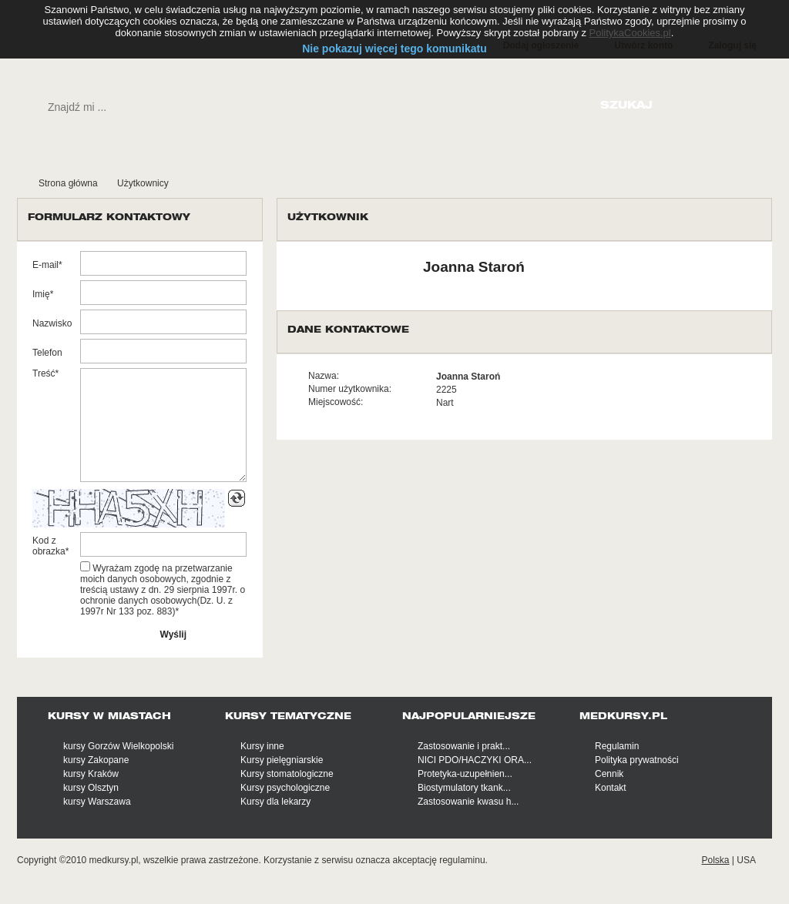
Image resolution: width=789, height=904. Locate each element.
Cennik (609, 773)
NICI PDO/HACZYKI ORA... (475, 760)
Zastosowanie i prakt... (464, 746)
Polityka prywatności (637, 760)
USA (746, 860)
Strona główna (68, 183)
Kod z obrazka (48, 546)
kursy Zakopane (96, 760)
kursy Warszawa (97, 801)
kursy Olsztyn (91, 787)
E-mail (45, 264)
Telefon (47, 352)
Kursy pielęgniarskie (281, 760)
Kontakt (610, 787)
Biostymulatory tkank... (464, 787)
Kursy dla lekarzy (275, 801)
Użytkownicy (143, 183)
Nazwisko (52, 323)
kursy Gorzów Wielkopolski (118, 746)
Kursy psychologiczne (285, 787)
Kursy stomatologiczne (287, 773)
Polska (715, 860)
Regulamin (617, 746)
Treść (43, 373)
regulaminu (462, 860)
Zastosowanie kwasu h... (468, 801)
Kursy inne (262, 746)
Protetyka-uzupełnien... (465, 773)
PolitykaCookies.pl (630, 33)
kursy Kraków (91, 773)
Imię (41, 294)
